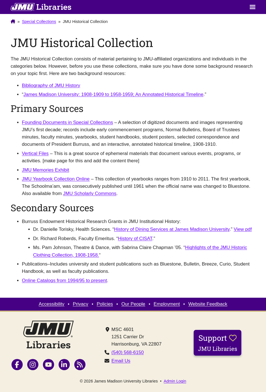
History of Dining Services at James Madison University (172, 229)
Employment (167, 304)
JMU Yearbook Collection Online (56, 179)
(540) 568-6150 (128, 352)
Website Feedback (207, 304)
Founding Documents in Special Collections (67, 122)
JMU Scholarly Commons (89, 193)
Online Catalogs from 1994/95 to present (64, 280)
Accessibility (51, 304)
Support (217, 343)
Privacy (80, 304)
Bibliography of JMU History (51, 85)
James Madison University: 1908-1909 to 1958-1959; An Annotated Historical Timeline (113, 94)
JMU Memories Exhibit (45, 170)
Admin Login (175, 381)
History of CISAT (135, 238)
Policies (105, 304)
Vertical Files (35, 153)
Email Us (121, 360)
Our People (133, 304)
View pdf (243, 229)
